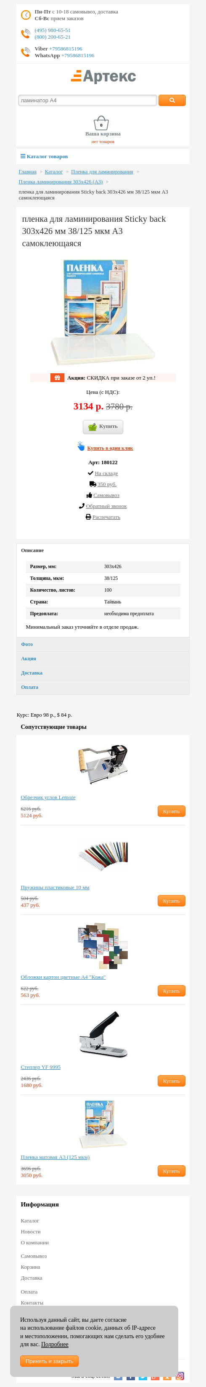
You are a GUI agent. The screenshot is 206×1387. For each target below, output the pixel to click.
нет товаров (103, 141)
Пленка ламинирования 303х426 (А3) (60, 182)
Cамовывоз (106, 495)
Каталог (54, 172)
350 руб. (107, 484)
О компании (34, 1242)
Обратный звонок (106, 506)
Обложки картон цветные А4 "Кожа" (63, 977)
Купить (103, 427)
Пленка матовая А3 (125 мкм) (55, 1157)
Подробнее (55, 1344)
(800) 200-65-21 (52, 37)
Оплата (29, 687)
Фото (27, 644)
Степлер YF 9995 (41, 1067)
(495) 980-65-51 (52, 30)
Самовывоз (34, 1256)
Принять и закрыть (49, 1361)
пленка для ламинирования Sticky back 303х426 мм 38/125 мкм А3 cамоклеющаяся (93, 195)
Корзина (30, 1267)
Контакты (32, 1302)
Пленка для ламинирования (102, 172)
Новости (30, 1231)
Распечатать (106, 517)
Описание (32, 550)
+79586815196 (65, 48)
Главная (27, 172)
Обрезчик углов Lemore (48, 797)
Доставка (31, 673)
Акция (28, 659)
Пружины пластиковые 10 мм (55, 887)
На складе (106, 473)
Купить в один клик (110, 448)
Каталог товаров (44, 156)
